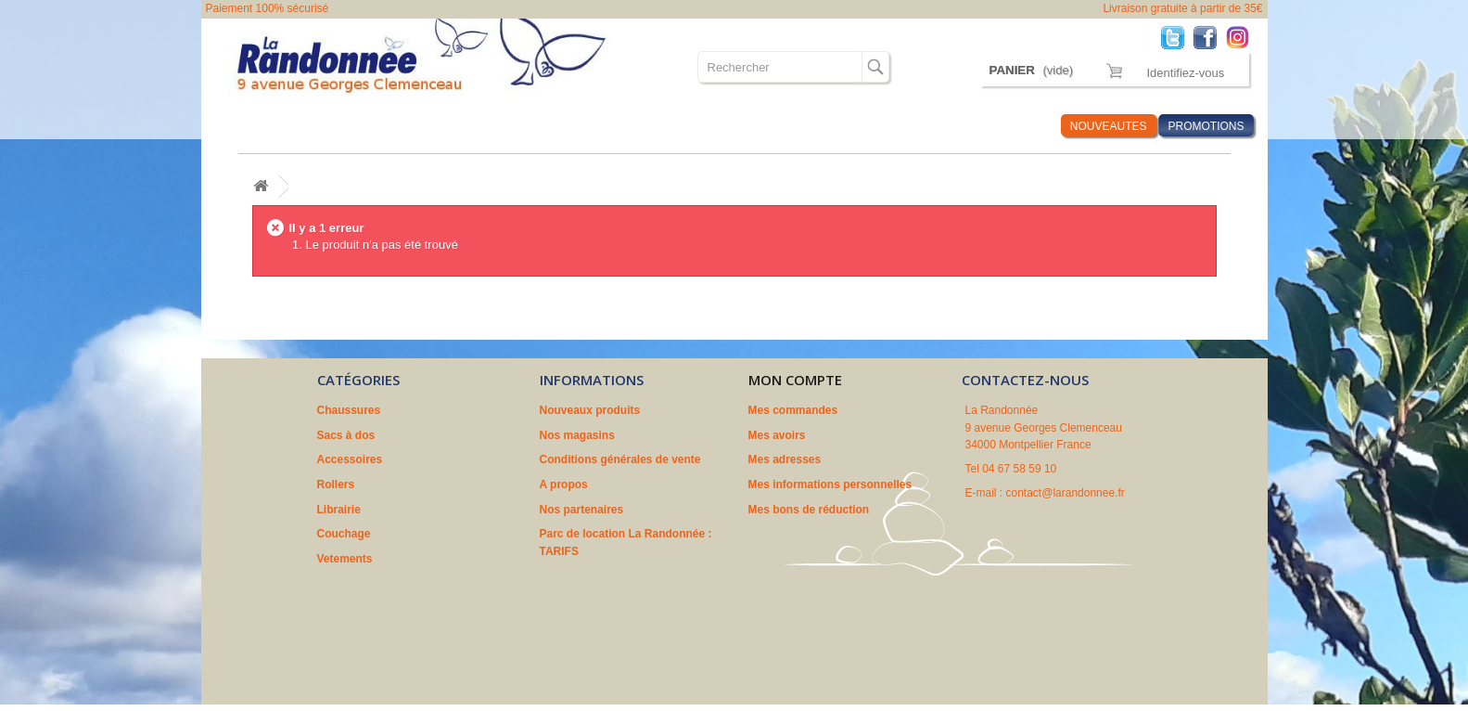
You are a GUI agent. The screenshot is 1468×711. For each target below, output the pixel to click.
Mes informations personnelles (830, 484)
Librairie (573, 126)
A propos (564, 484)
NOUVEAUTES (1108, 126)
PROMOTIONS (1206, 126)
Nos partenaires (582, 509)
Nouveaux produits (590, 410)
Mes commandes (793, 410)
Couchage (645, 126)
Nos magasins (577, 435)
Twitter (1177, 36)
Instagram (1242, 36)
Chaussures (258, 126)
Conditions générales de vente (620, 459)
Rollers (507, 126)
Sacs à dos (343, 126)
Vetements (723, 126)
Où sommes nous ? (830, 126)
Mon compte (795, 379)
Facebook (1209, 36)
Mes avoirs (777, 435)
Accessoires (429, 126)
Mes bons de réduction (809, 509)
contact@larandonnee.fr (1065, 492)
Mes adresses (785, 459)
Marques (930, 126)
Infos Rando (1011, 126)
